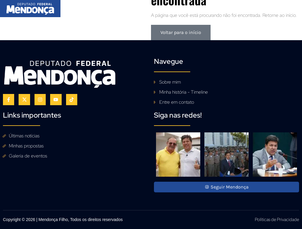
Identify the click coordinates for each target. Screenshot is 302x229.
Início (80, 7)
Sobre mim (109, 7)
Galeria (173, 7)
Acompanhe (205, 7)
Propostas (143, 7)
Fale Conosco (244, 7)
